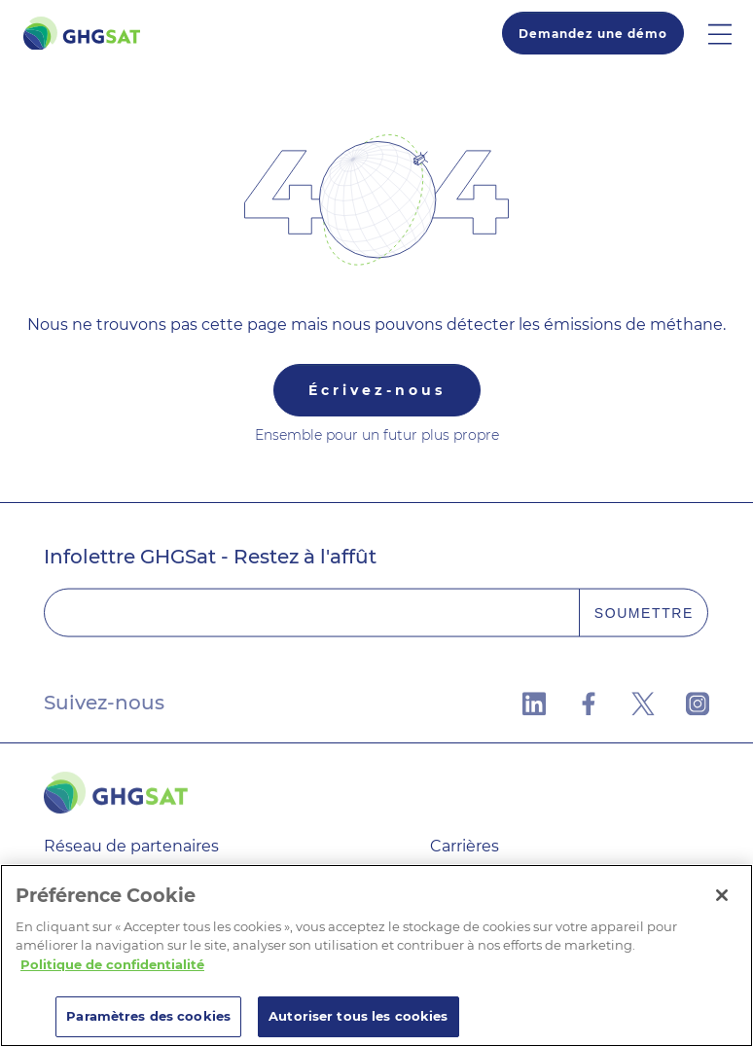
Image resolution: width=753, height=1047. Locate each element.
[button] (730, 33)
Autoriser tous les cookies (358, 1016)
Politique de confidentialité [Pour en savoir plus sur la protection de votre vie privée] (112, 964)
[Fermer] (721, 895)
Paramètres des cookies (148, 1016)
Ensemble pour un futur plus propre (377, 435)
